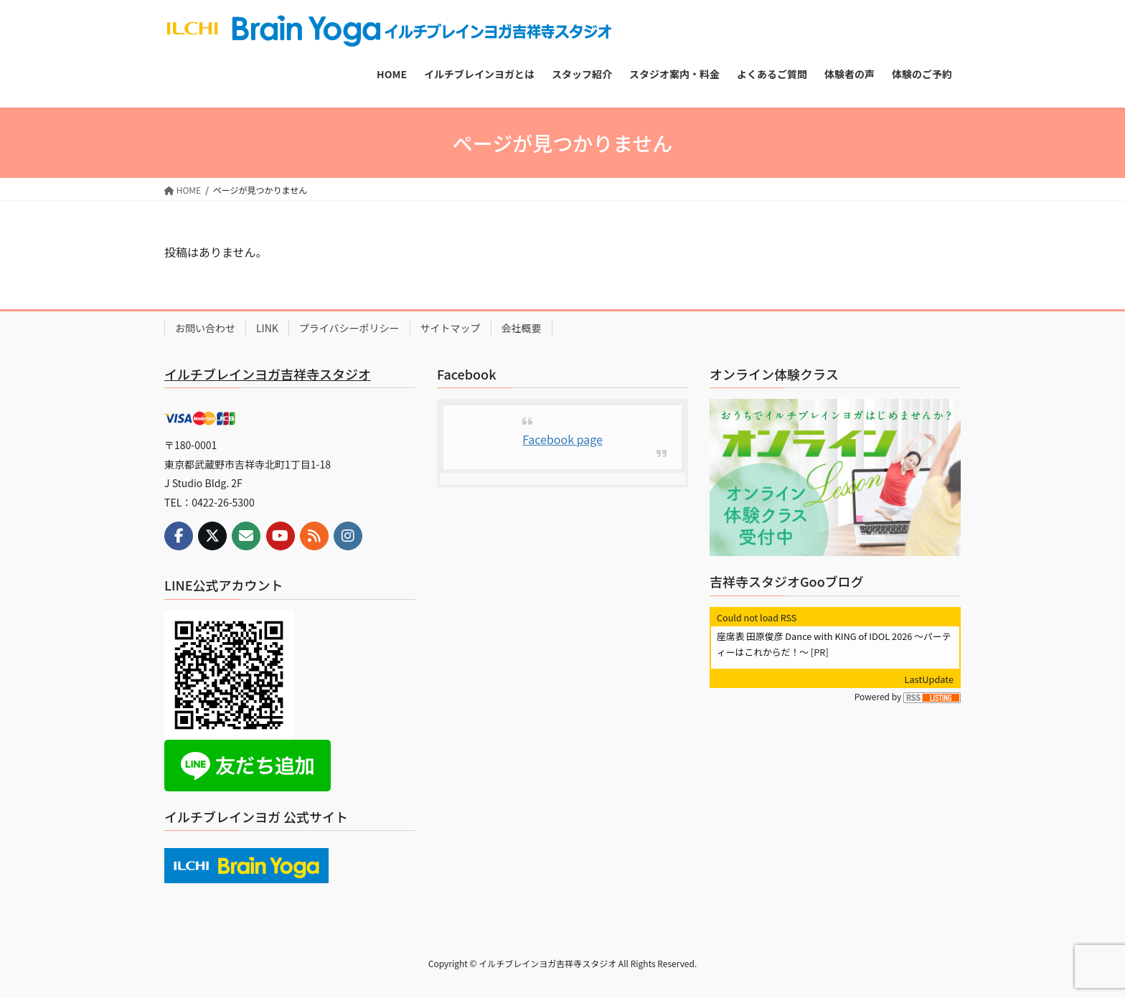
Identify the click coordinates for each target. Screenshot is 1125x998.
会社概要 (522, 328)
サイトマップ (450, 328)
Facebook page (562, 439)
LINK (267, 328)
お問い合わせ (205, 328)
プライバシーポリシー (349, 328)
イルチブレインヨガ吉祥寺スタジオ (267, 373)
